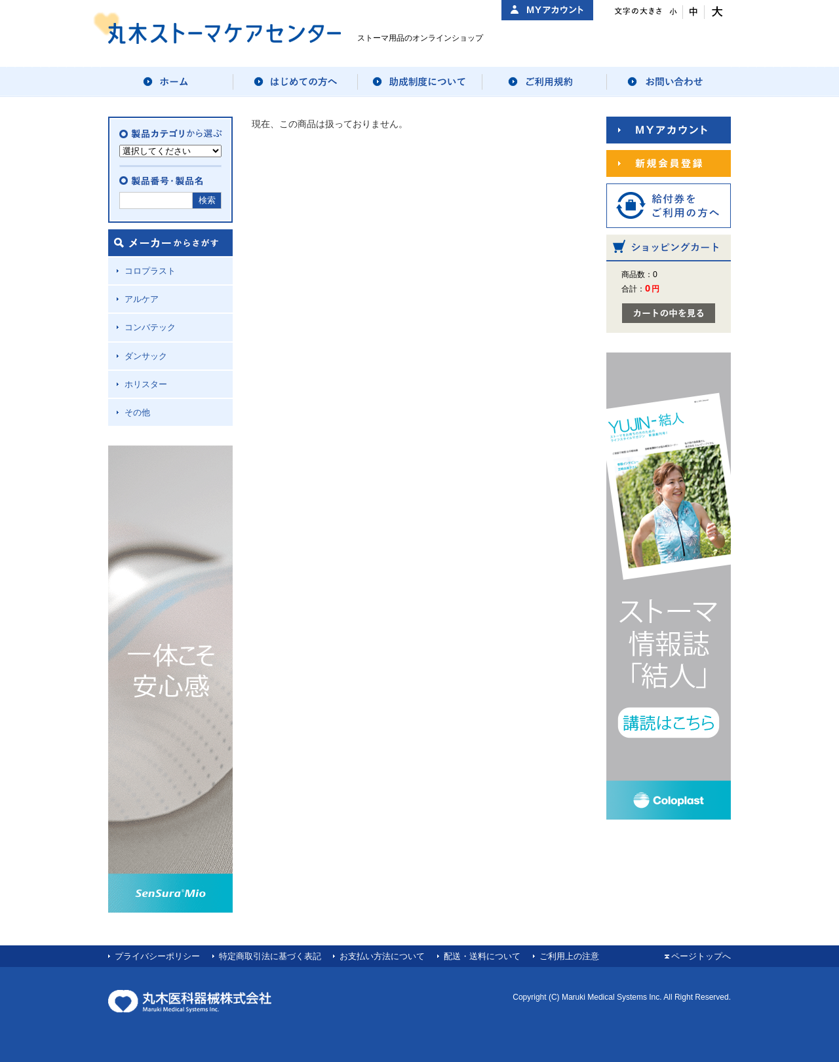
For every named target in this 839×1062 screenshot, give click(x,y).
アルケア (142, 299)
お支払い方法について (382, 956)
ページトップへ (701, 956)
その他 (137, 412)
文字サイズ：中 (694, 12)
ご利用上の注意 (569, 956)
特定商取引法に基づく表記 (270, 956)
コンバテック (150, 327)
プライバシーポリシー (157, 956)
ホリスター (146, 384)
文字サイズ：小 (672, 12)
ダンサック (146, 356)
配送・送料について (482, 956)
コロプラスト (150, 271)
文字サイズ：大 (715, 12)
